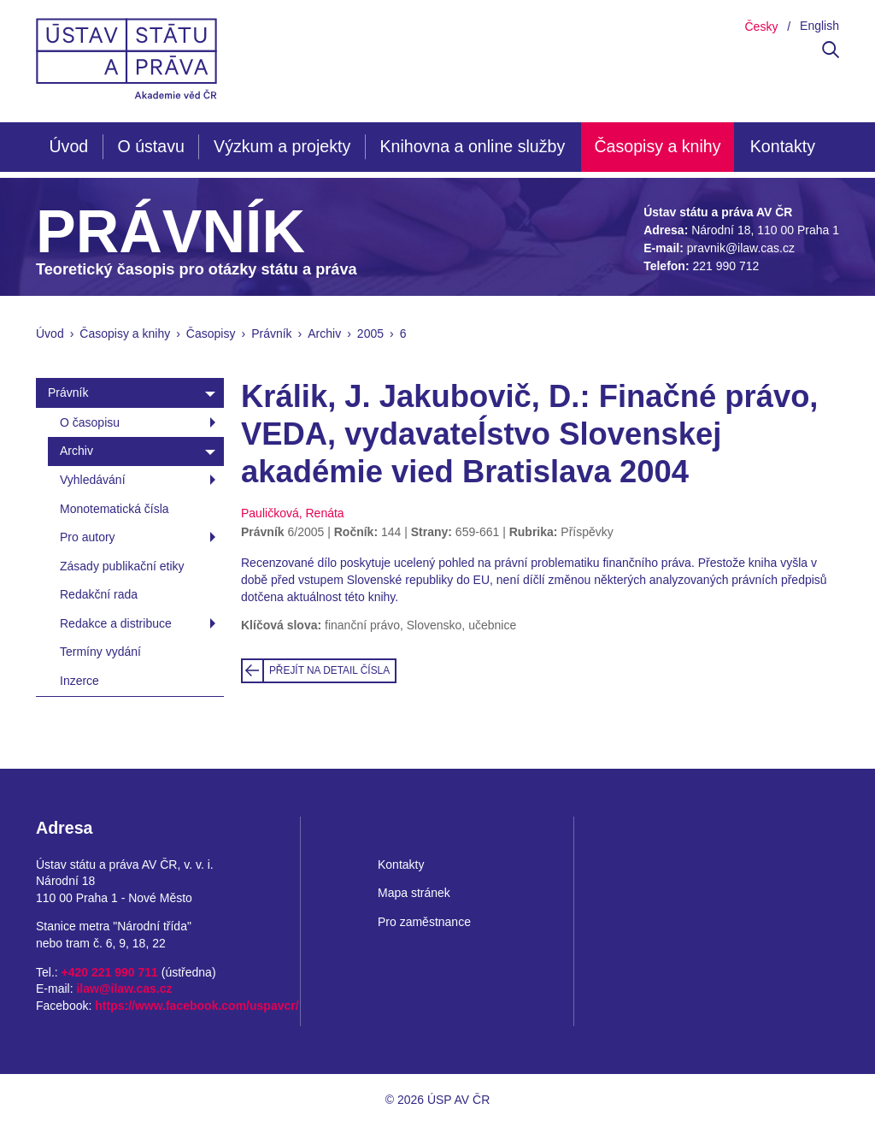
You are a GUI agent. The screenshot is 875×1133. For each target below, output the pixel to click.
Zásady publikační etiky (122, 566)
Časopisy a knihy (657, 146)
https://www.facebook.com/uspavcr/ (196, 1005)
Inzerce (79, 680)
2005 (370, 333)
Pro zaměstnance (424, 922)
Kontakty (782, 146)
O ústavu (150, 146)
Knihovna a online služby (472, 146)
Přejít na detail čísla (329, 670)
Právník (271, 333)
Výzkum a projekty (282, 146)
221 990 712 (725, 266)
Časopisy (211, 333)
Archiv (324, 333)
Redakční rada (99, 594)
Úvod (68, 146)
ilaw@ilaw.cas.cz (124, 988)
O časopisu (90, 422)
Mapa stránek (414, 893)
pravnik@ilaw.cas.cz (741, 248)
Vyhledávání (93, 480)
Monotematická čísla (114, 509)
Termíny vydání (100, 651)
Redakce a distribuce (116, 623)
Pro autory (87, 537)
